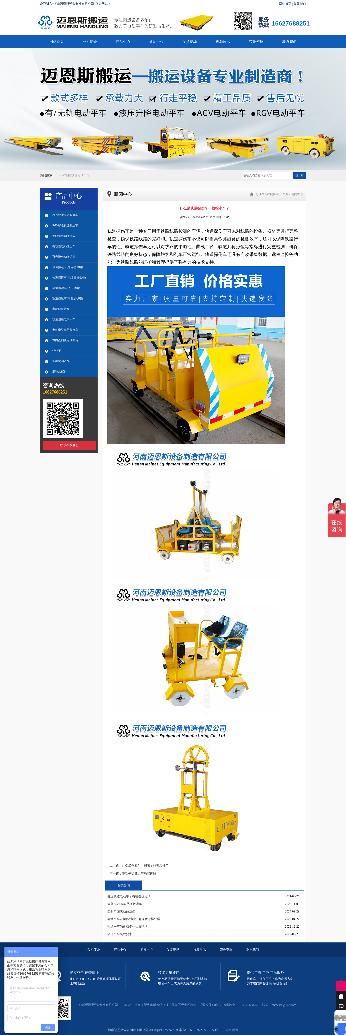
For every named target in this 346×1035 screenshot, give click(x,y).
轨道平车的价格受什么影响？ (127, 926)
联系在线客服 (69, 445)
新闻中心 (156, 42)
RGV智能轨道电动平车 (74, 175)
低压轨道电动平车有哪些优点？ (129, 896)
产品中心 (123, 42)
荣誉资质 (256, 42)
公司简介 (90, 42)
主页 (285, 194)
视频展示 (223, 42)
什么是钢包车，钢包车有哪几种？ (145, 865)
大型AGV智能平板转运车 (124, 904)
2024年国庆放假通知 (121, 911)
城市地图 (232, 1030)
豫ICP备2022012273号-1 (205, 1030)
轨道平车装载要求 (119, 934)
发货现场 (190, 42)
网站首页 (285, 4)
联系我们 (300, 4)
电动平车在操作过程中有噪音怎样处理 (133, 919)
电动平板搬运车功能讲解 (139, 873)
